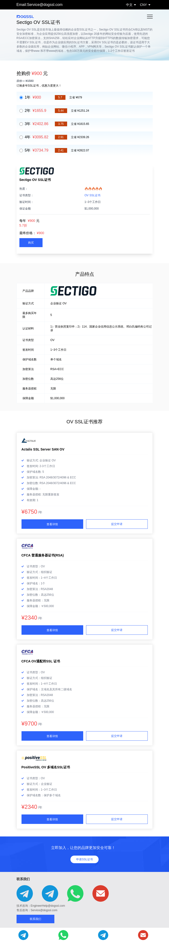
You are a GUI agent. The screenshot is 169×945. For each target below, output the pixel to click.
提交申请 (116, 524)
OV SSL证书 (92, 195)
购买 (31, 242)
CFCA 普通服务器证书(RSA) (43, 555)
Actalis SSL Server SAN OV (43, 449)
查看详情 (52, 524)
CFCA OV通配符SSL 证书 (41, 661)
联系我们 (35, 919)
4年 (36, 137)
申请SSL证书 (84, 859)
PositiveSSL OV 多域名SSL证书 (46, 767)
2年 (35, 111)
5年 (36, 150)
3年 (36, 124)
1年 (33, 97)
